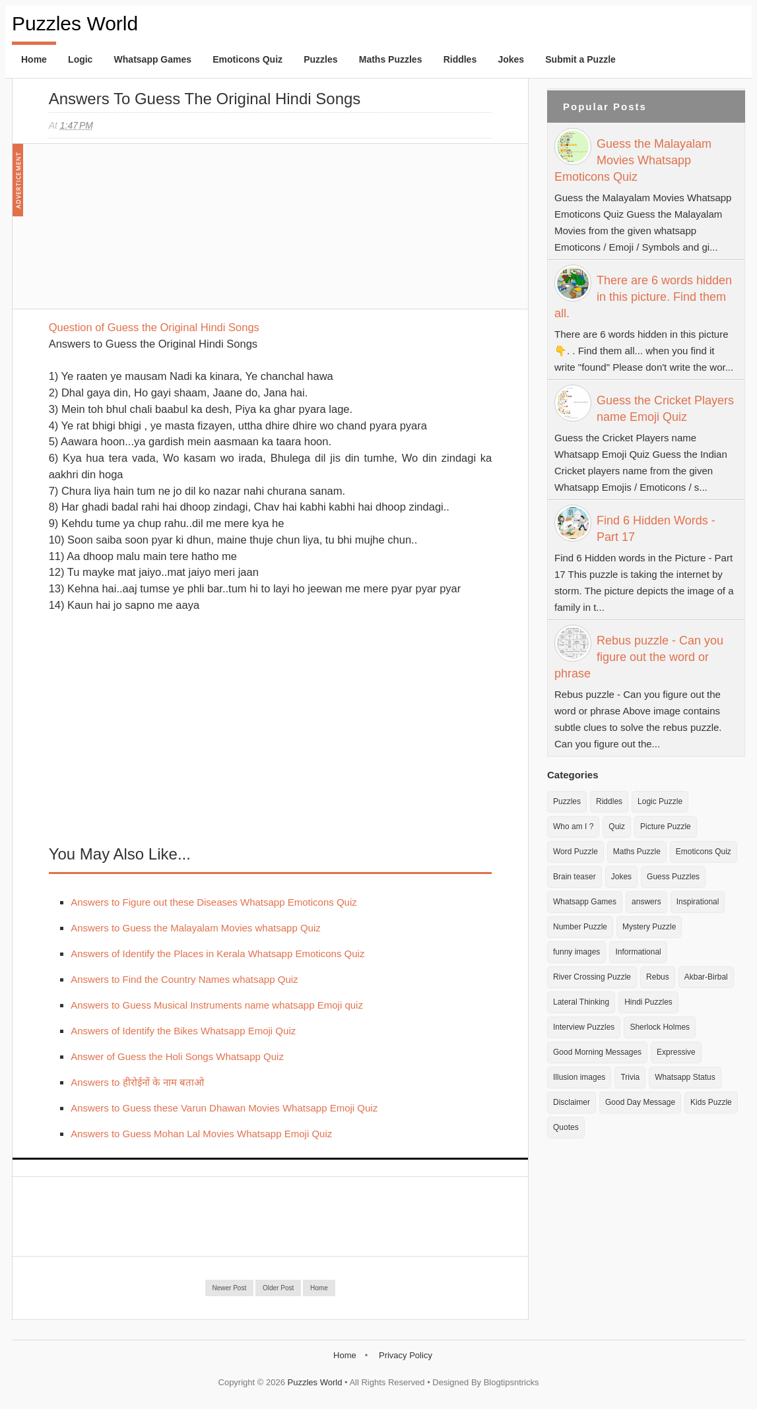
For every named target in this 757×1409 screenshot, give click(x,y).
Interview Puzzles (583, 1027)
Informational (638, 951)
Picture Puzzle (665, 826)
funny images (576, 951)
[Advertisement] (148, 232)
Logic (80, 59)
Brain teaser (574, 876)
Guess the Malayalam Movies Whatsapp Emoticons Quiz (632, 160)
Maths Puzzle (637, 851)
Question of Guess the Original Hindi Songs (154, 327)
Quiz (617, 826)
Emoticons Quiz (247, 59)
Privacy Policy (405, 1355)
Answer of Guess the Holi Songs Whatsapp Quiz (177, 1056)
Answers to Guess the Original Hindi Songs (205, 99)
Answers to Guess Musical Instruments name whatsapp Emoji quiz (217, 1005)
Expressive (676, 1052)
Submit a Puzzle (580, 59)
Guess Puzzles (673, 876)
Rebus (657, 977)
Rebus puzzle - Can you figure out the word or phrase (638, 657)
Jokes (511, 59)
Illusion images (579, 1077)
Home (34, 59)
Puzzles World (75, 23)
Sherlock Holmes (660, 1027)
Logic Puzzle (660, 801)
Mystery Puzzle (649, 926)
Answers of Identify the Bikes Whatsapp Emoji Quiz (183, 1030)
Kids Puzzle (711, 1102)
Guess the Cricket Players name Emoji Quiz (665, 408)
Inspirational (697, 901)
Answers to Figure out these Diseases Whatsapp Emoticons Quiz (214, 902)
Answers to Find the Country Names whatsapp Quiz (184, 979)
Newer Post (230, 1288)
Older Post (278, 1288)
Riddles (460, 59)
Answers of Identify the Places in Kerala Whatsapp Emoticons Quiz (217, 953)
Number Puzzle (580, 926)
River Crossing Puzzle (592, 977)
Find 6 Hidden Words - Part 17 (656, 529)
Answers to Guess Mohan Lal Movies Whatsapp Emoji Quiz (201, 1133)
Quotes (566, 1127)
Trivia (630, 1077)
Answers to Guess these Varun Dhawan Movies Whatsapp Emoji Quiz (224, 1107)
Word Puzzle (575, 851)
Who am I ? (573, 826)
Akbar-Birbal (706, 977)
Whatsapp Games (152, 59)
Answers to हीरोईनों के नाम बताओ (137, 1082)
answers (646, 901)
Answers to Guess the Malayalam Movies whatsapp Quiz (196, 927)
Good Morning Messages (597, 1052)
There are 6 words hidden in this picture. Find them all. (643, 297)
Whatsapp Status (685, 1077)
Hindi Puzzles (648, 1002)
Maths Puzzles (390, 59)
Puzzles (320, 59)
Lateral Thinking (581, 1002)
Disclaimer (571, 1102)
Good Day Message (640, 1102)
